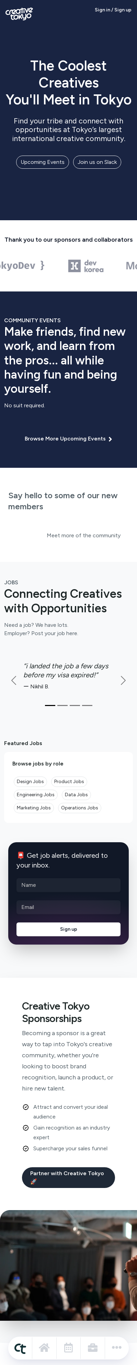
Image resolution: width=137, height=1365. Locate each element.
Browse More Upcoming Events (68, 438)
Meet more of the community (84, 535)
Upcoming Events (43, 162)
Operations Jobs (79, 808)
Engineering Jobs (36, 795)
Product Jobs (69, 781)
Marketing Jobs (34, 808)
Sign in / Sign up (113, 10)
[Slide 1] (50, 705)
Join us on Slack (97, 162)
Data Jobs (76, 795)
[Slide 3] (75, 705)
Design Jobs (30, 781)
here (71, 633)
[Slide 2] (62, 705)
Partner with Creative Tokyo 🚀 (67, 1177)
